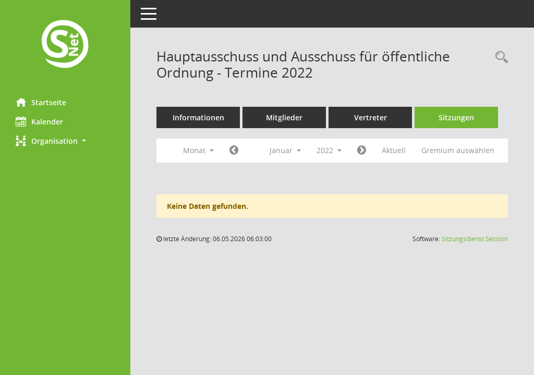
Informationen (198, 117)
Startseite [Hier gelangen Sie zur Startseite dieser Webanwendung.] (41, 102)
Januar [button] (285, 150)
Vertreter (370, 117)
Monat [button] (198, 150)
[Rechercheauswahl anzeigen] (499, 57)
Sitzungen (456, 117)
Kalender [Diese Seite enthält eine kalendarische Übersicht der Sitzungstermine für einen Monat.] (39, 121)
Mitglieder (284, 117)
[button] (65, 141)
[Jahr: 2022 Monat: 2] (361, 150)
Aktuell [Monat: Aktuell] (394, 150)
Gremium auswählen (457, 150)
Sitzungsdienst (475, 238)
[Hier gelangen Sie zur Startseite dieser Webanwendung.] (65, 45)
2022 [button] (329, 150)
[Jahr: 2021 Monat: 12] (234, 150)
